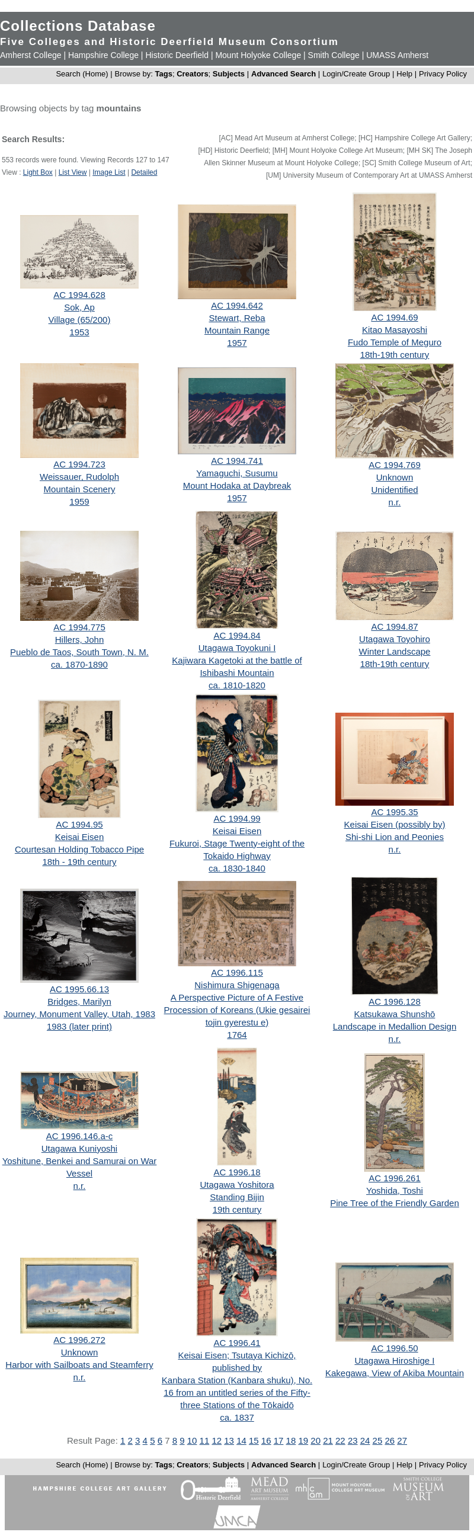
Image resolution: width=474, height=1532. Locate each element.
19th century (237, 1209)
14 (241, 1440)
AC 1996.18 (236, 1172)
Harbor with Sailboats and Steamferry (79, 1365)
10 (192, 1440)
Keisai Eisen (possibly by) (395, 824)
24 (365, 1440)
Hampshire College (103, 55)
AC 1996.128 (395, 1001)
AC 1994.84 (236, 635)
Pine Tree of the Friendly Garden (394, 1203)
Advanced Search (283, 73)
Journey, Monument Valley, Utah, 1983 (79, 1014)
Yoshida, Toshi (394, 1190)
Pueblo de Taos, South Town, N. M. (79, 652)
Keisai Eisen (79, 837)
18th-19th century (395, 355)
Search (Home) (82, 73)
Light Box (38, 172)
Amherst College (31, 55)
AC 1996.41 (236, 1343)
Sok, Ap (79, 307)
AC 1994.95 (79, 824)
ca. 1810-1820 (237, 685)
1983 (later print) (79, 1026)
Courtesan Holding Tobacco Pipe (79, 849)
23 (353, 1440)
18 (291, 1440)
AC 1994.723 (79, 464)
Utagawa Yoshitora (237, 1185)
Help (404, 73)
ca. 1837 (237, 1417)
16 (266, 1440)
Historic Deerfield (177, 55)
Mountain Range (237, 330)
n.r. (395, 502)
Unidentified (394, 490)
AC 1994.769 (395, 465)
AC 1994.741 (237, 461)
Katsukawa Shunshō (394, 1014)
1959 (79, 501)
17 (279, 1440)
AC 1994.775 (79, 627)
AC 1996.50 (394, 1348)
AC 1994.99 (236, 818)
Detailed (144, 172)
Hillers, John (79, 639)
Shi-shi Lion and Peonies (394, 837)
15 (254, 1440)
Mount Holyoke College (258, 55)
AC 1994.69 (394, 317)
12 (217, 1440)
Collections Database (78, 26)
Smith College (334, 55)
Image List (108, 172)
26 (390, 1440)
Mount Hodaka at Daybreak (237, 485)
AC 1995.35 (394, 812)
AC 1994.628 (79, 295)
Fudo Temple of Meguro (394, 342)
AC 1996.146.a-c (79, 1136)
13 (229, 1440)
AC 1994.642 (237, 305)
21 (328, 1440)
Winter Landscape (395, 651)
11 (205, 1440)
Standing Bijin (237, 1197)
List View (73, 172)
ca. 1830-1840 (237, 868)
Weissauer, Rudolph (79, 477)
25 (378, 1440)
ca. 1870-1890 (79, 664)
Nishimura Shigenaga (236, 985)
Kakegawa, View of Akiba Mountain (394, 1373)
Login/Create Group (357, 73)
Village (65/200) (80, 320)
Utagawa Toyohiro (394, 639)
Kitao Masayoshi (394, 330)
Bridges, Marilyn (79, 1001)
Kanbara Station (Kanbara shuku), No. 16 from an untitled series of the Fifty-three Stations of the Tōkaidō (237, 1392)
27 (402, 1440)
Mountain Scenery (80, 489)
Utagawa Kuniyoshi (79, 1148)
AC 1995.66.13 (79, 989)
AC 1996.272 (79, 1340)
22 (340, 1440)
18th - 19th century (79, 862)
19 (303, 1440)
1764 (236, 1035)
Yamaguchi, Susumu (236, 473)
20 (315, 1440)
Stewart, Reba (237, 318)
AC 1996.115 (237, 972)
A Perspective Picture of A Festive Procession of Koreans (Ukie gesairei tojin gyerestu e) (237, 1009)
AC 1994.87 (394, 626)
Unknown (395, 477)
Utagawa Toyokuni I (237, 648)
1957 (236, 343)
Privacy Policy (443, 73)
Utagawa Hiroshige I (394, 1360)
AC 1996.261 (395, 1178)
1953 (79, 332)
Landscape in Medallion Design (394, 1026)
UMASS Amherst (397, 55)
